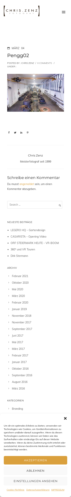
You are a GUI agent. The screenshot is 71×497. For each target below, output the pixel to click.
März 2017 (18, 349)
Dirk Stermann (19, 256)
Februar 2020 (20, 302)
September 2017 (22, 329)
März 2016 (18, 388)
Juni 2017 (17, 335)
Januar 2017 (19, 362)
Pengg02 (18, 55)
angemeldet (27, 184)
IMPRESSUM (57, 489)
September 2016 (22, 375)
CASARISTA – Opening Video (28, 236)
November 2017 (21, 322)
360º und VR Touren (23, 249)
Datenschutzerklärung (37, 489)
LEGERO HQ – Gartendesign (28, 230)
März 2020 (18, 296)
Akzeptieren (35, 460)
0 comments (44, 63)
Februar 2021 (20, 276)
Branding (17, 408)
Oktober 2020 (20, 282)
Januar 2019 (19, 309)
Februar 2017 (20, 355)
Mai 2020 (17, 289)
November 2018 (21, 315)
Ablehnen (35, 470)
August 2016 (19, 382)
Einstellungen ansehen (36, 481)
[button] (65, 418)
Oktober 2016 (20, 368)
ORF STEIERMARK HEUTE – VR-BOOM (35, 243)
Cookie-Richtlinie (15, 489)
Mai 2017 (17, 342)
